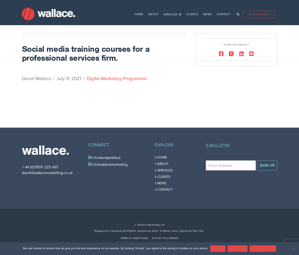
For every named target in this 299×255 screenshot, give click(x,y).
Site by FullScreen (165, 238)
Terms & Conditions (134, 238)
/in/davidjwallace (106, 157)
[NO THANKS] (294, 248)
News (161, 183)
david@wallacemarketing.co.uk (47, 172)
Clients (162, 177)
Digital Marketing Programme (117, 78)
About (162, 164)
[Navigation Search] (236, 12)
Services (164, 170)
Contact (164, 189)
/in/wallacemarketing (109, 164)
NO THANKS (237, 248)
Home (161, 157)
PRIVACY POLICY (263, 248)
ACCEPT (217, 248)
